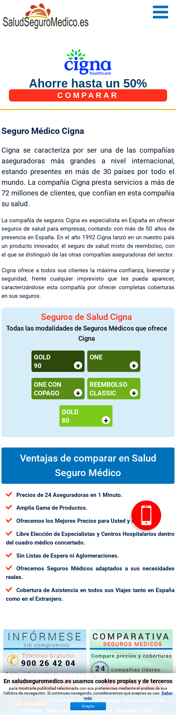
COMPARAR (88, 95)
